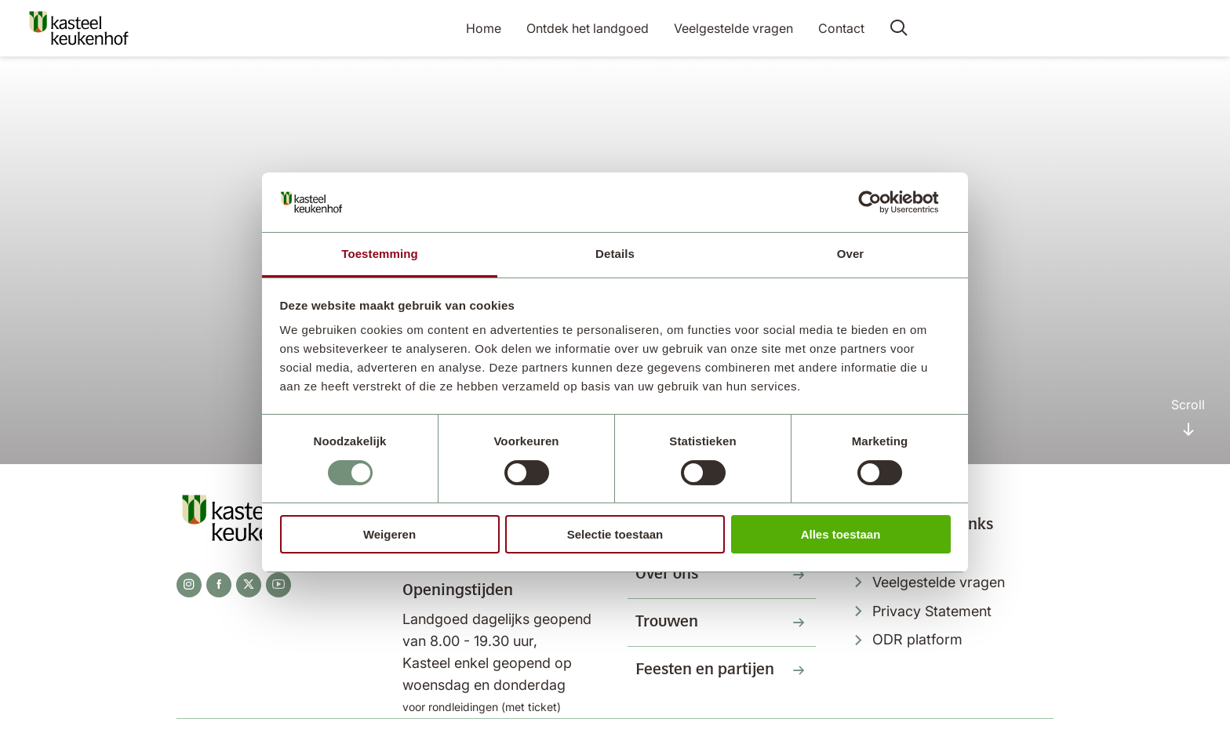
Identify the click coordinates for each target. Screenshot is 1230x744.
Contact (841, 28)
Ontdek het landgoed (587, 28)
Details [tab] (615, 253)
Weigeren (389, 534)
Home (483, 28)
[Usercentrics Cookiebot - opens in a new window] (882, 202)
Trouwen (666, 622)
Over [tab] (850, 253)
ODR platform (917, 639)
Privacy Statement (932, 611)
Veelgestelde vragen (733, 28)
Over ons (666, 574)
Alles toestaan (841, 534)
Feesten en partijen (704, 670)
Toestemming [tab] (379, 253)
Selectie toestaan (615, 534)
